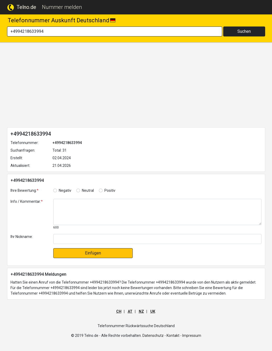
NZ (141, 311)
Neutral (88, 190)
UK (152, 311)
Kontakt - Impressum (184, 335)
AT (130, 311)
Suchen (244, 31)
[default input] (157, 239)
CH (118, 311)
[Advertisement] (136, 85)
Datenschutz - (154, 335)
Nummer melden (62, 7)
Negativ (65, 190)
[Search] (114, 31)
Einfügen (93, 253)
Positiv (109, 190)
